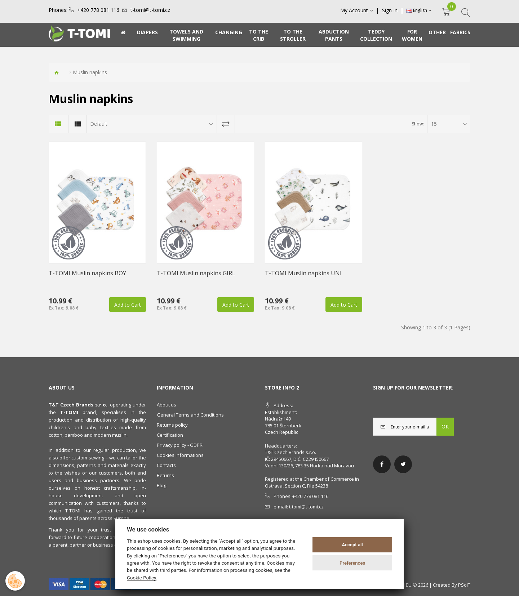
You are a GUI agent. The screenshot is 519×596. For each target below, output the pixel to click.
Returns (165, 475)
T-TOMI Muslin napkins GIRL (196, 273)
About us (166, 404)
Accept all (352, 544)
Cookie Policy (141, 578)
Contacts (166, 465)
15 (434, 123)
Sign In (390, 10)
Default (98, 123)
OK (445, 426)
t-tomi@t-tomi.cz (150, 10)
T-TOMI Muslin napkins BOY (87, 273)
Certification (170, 435)
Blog (161, 485)
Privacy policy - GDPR (180, 445)
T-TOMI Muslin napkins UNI (303, 273)
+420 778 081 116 (98, 10)
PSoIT (464, 585)
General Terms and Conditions (190, 415)
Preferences (352, 563)
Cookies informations (180, 455)
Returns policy (172, 425)
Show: (418, 124)
